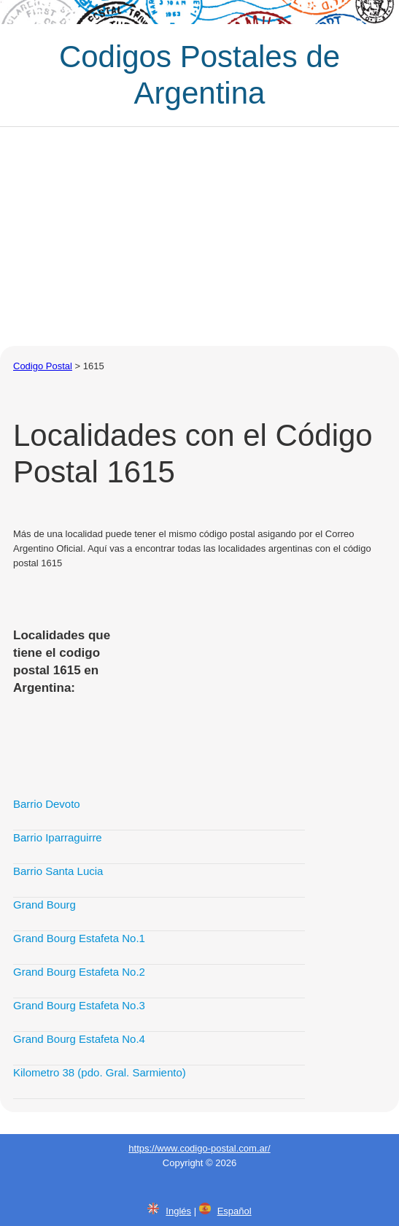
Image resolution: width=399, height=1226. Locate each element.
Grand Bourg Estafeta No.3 (79, 1005)
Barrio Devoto (46, 804)
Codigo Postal (42, 366)
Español (234, 1211)
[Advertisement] (199, 236)
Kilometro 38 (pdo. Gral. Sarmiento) (99, 1072)
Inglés (178, 1211)
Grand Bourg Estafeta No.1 (79, 938)
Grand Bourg (44, 904)
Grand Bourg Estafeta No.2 (79, 971)
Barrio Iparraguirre (57, 837)
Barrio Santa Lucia (58, 871)
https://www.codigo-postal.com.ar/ (199, 1148)
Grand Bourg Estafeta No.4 (79, 1039)
